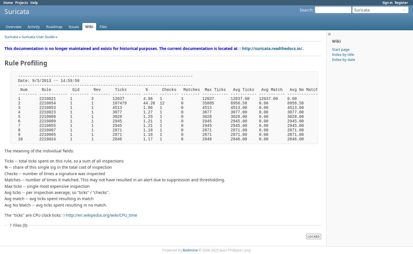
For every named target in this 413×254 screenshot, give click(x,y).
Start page (340, 49)
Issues (74, 26)
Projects (21, 3)
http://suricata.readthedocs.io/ (272, 48)
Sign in (387, 3)
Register (401, 3)
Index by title (343, 54)
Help (34, 3)
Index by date (343, 59)
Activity (34, 26)
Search (306, 10)
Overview (13, 26)
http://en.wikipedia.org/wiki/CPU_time (101, 215)
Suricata (11, 36)
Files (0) (17, 225)
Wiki (89, 26)
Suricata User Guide (38, 36)
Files (103, 26)
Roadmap (54, 26)
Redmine (190, 250)
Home (8, 3)
